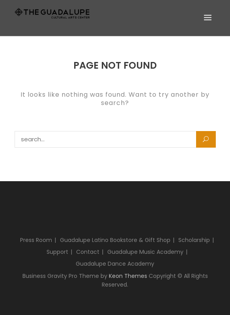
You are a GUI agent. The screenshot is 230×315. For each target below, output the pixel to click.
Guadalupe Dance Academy (115, 264)
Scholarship (194, 240)
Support (57, 252)
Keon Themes (128, 276)
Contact (87, 252)
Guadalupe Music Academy (145, 252)
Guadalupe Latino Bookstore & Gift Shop (115, 240)
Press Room (36, 240)
